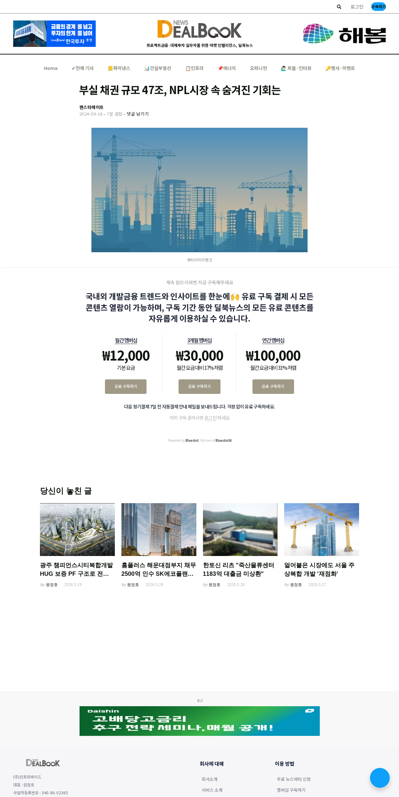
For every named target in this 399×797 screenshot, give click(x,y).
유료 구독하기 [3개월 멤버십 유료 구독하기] (199, 386)
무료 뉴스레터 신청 (294, 779)
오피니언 (258, 68)
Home (51, 68)
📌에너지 (226, 68)
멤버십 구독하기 (291, 790)
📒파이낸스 (119, 68)
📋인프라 (194, 68)
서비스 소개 (212, 790)
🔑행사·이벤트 (340, 68)
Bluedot (192, 440)
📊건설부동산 (157, 68)
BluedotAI (224, 440)
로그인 (356, 6)
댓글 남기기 (138, 114)
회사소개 (209, 779)
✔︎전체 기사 (83, 68)
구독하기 (378, 6)
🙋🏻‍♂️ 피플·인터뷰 (296, 68)
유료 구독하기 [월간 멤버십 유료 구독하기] (126, 386)
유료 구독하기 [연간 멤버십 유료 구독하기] (273, 386)
